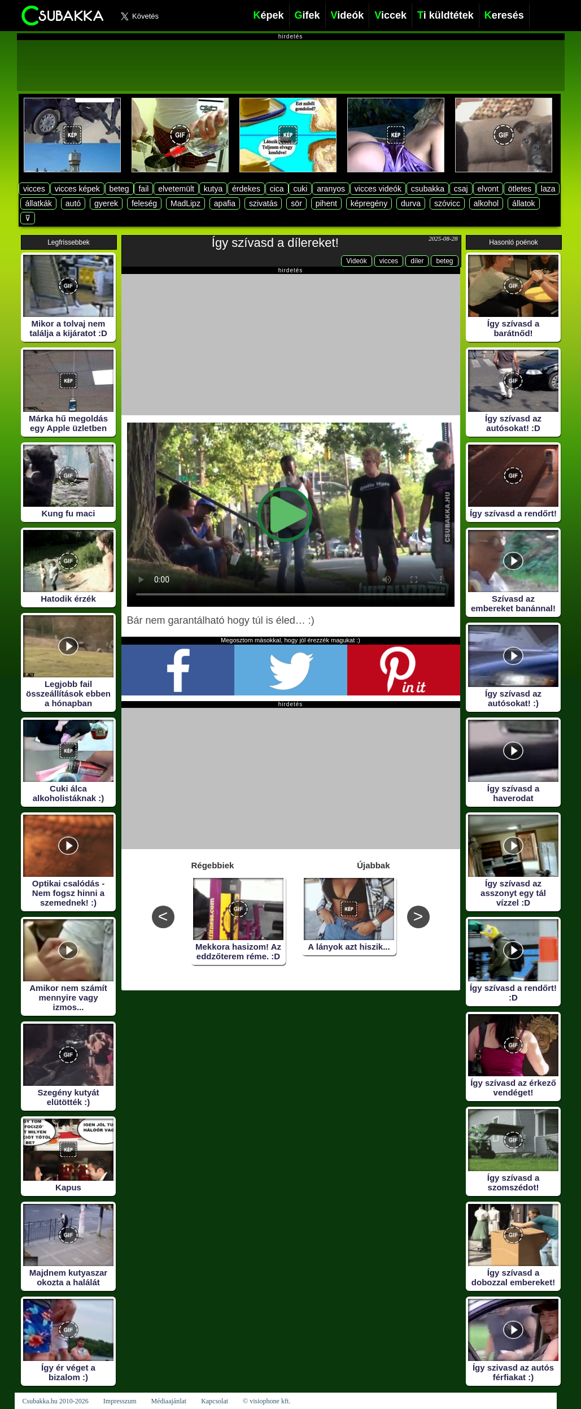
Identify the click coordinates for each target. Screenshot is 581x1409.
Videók (356, 261)
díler (416, 261)
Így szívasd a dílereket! (275, 243)
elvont (488, 188)
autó (73, 203)
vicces (34, 188)
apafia (224, 203)
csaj (461, 188)
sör (296, 203)
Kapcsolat (214, 1401)
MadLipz (185, 203)
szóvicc (447, 203)
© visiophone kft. (266, 1401)
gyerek (106, 203)
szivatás (263, 203)
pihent (326, 203)
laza (548, 188)
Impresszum (120, 1401)
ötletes (519, 188)
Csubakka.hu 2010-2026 (56, 1401)
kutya (213, 188)
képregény (369, 203)
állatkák (38, 203)
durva (411, 203)
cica (277, 188)
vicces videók (378, 188)
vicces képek (77, 188)
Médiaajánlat (168, 1401)
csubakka (427, 188)
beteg (119, 188)
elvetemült (176, 188)
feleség (144, 203)
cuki (300, 188)
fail (143, 188)
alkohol (486, 203)
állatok (523, 203)
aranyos (331, 188)
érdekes (246, 188)
